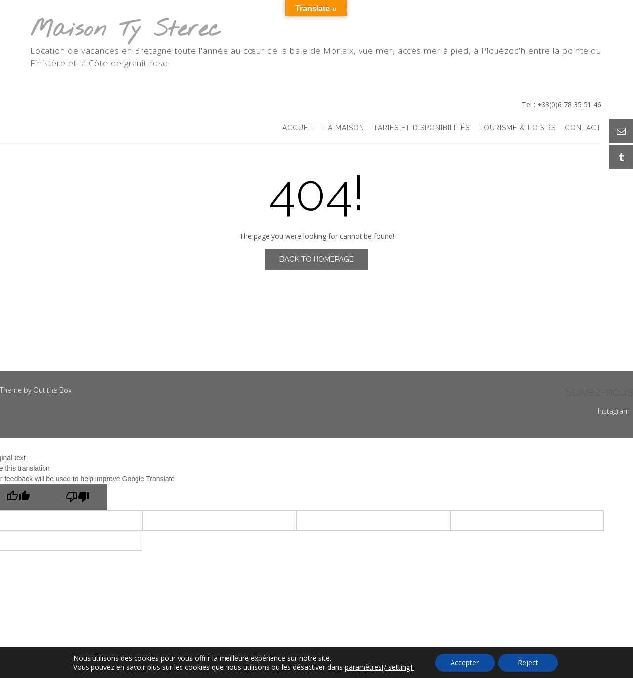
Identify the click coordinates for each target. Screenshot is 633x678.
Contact (583, 128)
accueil (298, 128)
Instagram (614, 411)
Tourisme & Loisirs (517, 128)
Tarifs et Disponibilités (421, 128)
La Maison (343, 128)
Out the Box (52, 390)
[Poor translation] (77, 497)
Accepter (465, 662)
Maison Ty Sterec (125, 30)
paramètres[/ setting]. (379, 667)
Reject (528, 662)
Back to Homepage (316, 259)
